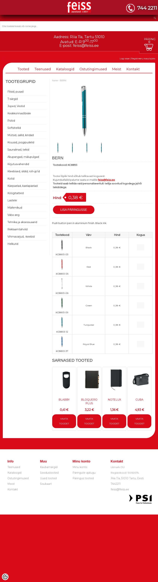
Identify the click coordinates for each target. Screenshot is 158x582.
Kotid (10, 178)
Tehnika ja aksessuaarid (22, 222)
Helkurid (12, 244)
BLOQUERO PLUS (89, 401)
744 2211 (147, 8)
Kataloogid (65, 69)
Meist (116, 69)
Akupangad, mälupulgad (23, 157)
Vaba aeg (13, 215)
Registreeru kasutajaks (143, 58)
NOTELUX (114, 399)
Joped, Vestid (16, 106)
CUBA (139, 399)
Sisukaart (46, 484)
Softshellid (14, 128)
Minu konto (79, 467)
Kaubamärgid (48, 467)
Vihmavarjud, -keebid (21, 236)
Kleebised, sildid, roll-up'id (23, 171)
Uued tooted (48, 478)
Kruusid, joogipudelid (20, 142)
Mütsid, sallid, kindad (20, 135)
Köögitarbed (15, 193)
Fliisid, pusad (15, 91)
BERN (63, 80)
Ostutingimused (93, 69)
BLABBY (64, 399)
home (55, 80)
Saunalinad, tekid (18, 149)
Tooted (23, 69)
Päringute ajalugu (84, 472)
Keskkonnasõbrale (19, 113)
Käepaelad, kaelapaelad (22, 186)
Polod (11, 120)
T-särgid (12, 99)
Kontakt (133, 69)
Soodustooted (49, 472)
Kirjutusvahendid (18, 164)
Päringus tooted (83, 478)
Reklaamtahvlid (17, 229)
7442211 (116, 484)
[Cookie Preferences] (5, 576)
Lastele (12, 200)
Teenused (42, 69)
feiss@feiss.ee (86, 45)
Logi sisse (124, 58)
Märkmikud (14, 207)
